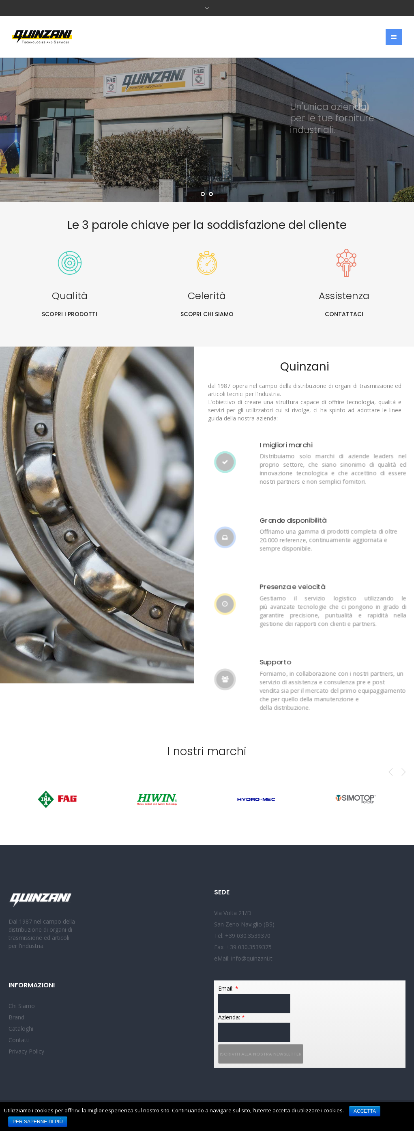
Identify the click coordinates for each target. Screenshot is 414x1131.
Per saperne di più (38, 1122)
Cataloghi (21, 1028)
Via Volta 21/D (232, 913)
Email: (228, 988)
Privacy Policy (26, 1051)
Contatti (19, 1040)
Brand (16, 1017)
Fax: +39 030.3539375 (243, 947)
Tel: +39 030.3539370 (242, 935)
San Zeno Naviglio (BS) (244, 924)
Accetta (365, 1111)
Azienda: (231, 1017)
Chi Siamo (22, 1006)
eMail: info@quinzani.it (243, 958)
